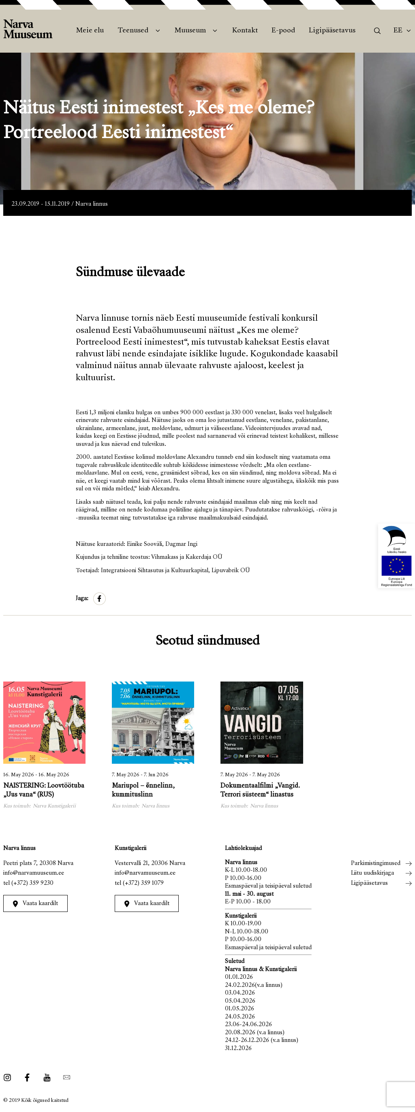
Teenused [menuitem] (133, 31)
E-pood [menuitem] (283, 31)
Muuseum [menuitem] (190, 31)
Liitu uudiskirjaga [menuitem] (372, 873)
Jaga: (82, 598)
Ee (398, 31)
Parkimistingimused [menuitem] (375, 863)
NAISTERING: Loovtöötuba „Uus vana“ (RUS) (43, 790)
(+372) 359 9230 (32, 883)
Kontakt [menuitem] (245, 31)
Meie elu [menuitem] (90, 31)
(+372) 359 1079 (143, 883)
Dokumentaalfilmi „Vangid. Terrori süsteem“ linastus (260, 790)
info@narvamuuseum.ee (33, 873)
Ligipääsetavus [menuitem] (332, 31)
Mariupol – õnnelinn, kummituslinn (143, 790)
